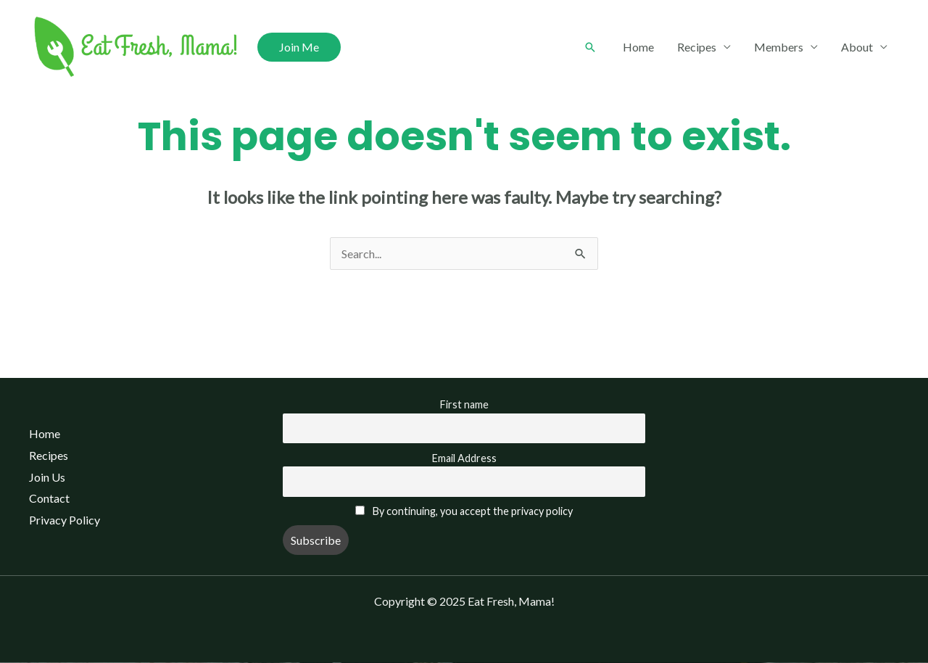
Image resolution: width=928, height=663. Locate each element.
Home (638, 47)
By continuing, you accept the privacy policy (473, 511)
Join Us (47, 477)
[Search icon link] (590, 47)
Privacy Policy (64, 520)
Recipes (696, 47)
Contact (49, 498)
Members (778, 47)
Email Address (464, 458)
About (857, 47)
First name (464, 404)
